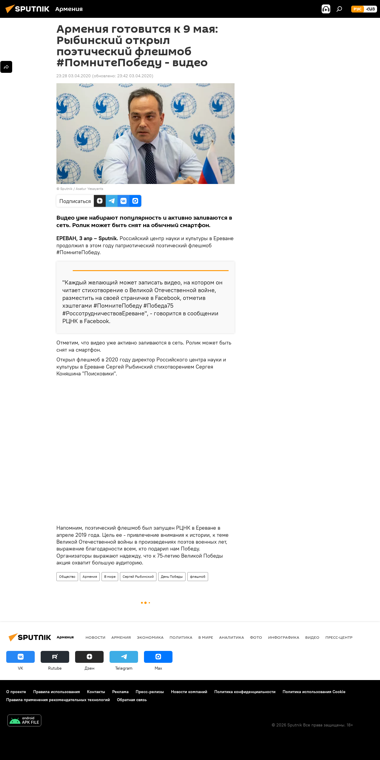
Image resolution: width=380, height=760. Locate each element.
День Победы (172, 576)
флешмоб (197, 576)
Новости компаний (189, 691)
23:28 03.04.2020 (73, 75)
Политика (181, 637)
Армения (90, 576)
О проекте (16, 691)
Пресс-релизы (150, 691)
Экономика (150, 637)
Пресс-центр (338, 637)
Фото (256, 637)
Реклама (120, 691)
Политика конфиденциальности (245, 691)
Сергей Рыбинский (138, 576)
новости (95, 637)
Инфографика (283, 637)
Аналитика (231, 637)
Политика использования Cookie (314, 691)
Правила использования (56, 691)
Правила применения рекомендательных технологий (58, 699)
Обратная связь (132, 699)
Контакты (96, 691)
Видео (312, 637)
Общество (67, 576)
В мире (109, 576)
